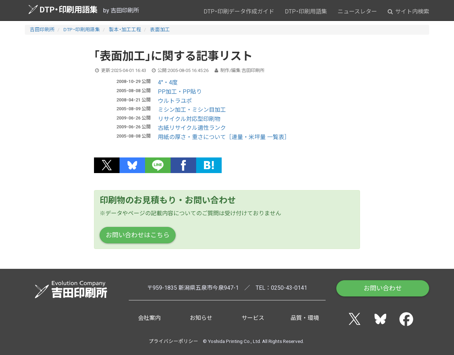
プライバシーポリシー (173, 341)
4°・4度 (168, 82)
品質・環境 (304, 318)
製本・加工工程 (125, 29)
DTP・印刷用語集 (63, 9)
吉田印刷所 (42, 29)
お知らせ (201, 318)
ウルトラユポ (175, 101)
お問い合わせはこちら (138, 235)
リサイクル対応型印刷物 (189, 119)
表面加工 (160, 29)
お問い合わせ (383, 288)
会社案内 (149, 318)
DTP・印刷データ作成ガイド (239, 11)
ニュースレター (357, 11)
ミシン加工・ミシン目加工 (192, 109)
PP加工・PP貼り (180, 91)
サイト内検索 (408, 11)
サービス (253, 318)
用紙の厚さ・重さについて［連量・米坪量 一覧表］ (224, 137)
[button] (107, 165)
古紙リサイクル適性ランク (192, 127)
